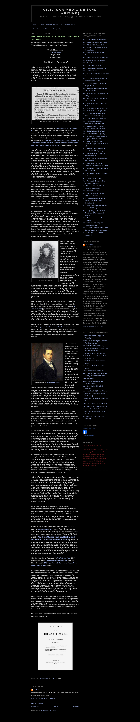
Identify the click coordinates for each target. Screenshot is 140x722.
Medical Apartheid (63, 558)
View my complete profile (93, 326)
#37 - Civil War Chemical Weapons (94, 68)
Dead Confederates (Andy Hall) (93, 371)
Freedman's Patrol (89, 378)
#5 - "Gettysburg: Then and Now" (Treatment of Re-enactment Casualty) (94, 213)
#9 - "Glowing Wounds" (91, 191)
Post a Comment (37, 703)
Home (34, 25)
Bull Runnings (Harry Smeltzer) (93, 345)
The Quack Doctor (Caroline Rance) (95, 403)
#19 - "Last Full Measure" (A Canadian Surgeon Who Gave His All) (95, 143)
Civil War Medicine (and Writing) (70, 11)
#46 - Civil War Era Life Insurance (94, 40)
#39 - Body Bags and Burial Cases (94, 63)
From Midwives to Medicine (57, 560)
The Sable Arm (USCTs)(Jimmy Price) (95, 406)
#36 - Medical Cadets (90, 71)
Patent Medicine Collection (49, 25)
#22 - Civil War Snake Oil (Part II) (94, 131)
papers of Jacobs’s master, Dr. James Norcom (55, 327)
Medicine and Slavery (45, 529)
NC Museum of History (53, 382)
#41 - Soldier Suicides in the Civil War (95, 57)
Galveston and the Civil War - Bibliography (46, 29)
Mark (35, 690)
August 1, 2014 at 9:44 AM (43, 698)
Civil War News (55, 52)
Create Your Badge (88, 435)
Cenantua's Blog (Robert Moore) (94, 353)
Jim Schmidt (89, 244)
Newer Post (35, 706)
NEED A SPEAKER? (68, 25)
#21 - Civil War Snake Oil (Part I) (94, 134)
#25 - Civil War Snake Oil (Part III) (94, 118)
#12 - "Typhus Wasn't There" (92, 178)
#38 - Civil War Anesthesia (92, 65)
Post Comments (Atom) (48, 711)
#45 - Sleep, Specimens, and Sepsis (95, 42)
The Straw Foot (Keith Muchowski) (94, 409)
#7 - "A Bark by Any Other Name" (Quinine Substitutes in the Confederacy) (94, 201)
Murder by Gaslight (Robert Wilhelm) (95, 391)
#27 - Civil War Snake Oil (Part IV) (94, 111)
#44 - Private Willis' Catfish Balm (94, 45)
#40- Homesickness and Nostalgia (94, 60)
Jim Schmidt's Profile (89, 428)
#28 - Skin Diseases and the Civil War (95, 108)
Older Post (75, 706)
